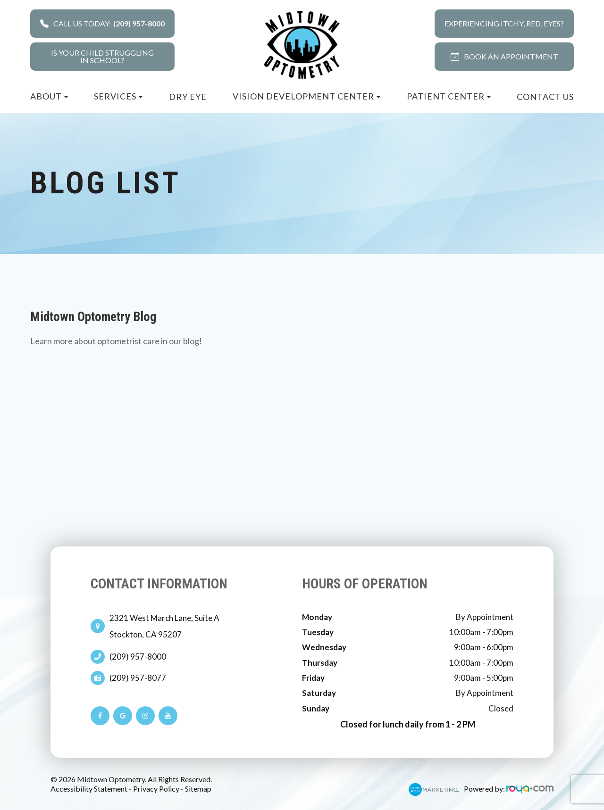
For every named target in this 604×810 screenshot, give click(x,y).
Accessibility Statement (88, 788)
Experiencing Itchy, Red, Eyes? (504, 23)
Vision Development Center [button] (306, 96)
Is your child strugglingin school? (102, 56)
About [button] (49, 96)
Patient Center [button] (449, 96)
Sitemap (198, 788)
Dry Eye (188, 96)
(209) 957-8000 (137, 656)
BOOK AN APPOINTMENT (504, 56)
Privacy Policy (156, 788)
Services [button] (118, 96)
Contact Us (545, 96)
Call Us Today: (102, 23)
